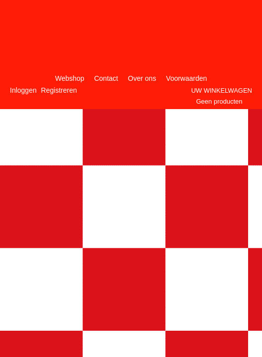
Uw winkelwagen (221, 90)
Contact (106, 78)
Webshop (69, 78)
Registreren (59, 90)
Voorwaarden (186, 78)
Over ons (142, 78)
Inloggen (23, 90)
